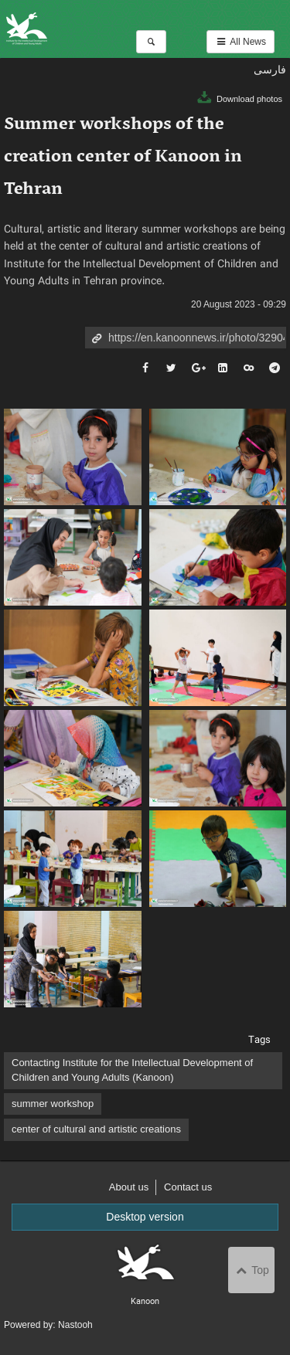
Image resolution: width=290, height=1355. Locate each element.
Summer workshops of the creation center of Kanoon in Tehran (123, 157)
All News (240, 41)
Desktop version (144, 1217)
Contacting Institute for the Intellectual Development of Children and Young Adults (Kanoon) (132, 1070)
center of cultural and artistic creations (96, 1129)
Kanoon (96, 29)
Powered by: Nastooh (48, 1324)
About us (128, 1187)
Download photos (238, 99)
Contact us (188, 1187)
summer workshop (53, 1103)
